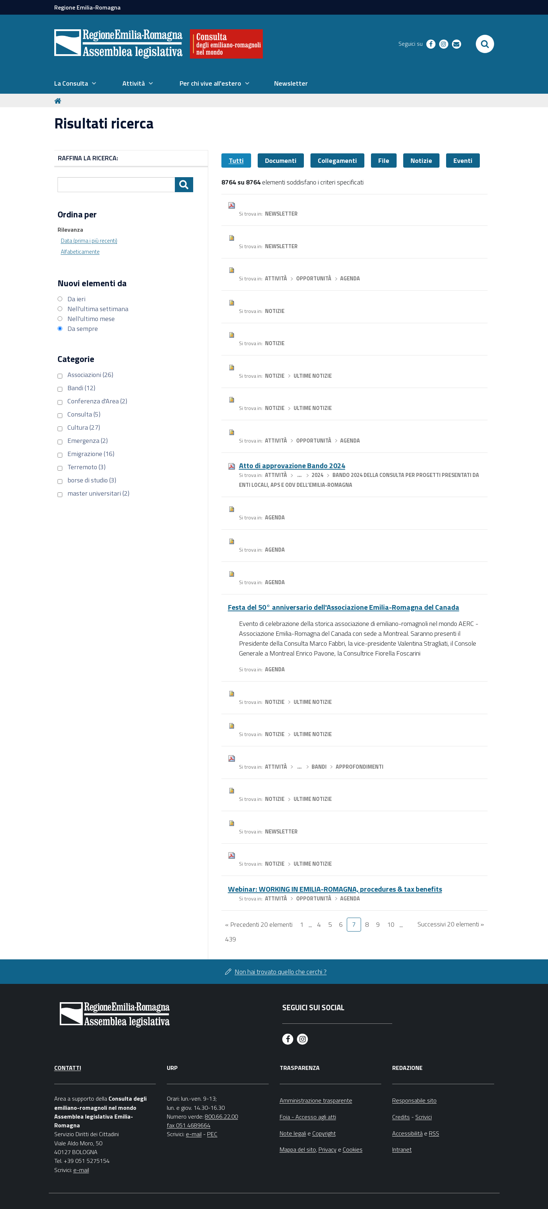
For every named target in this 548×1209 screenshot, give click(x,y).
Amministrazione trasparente (316, 1100)
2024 (317, 475)
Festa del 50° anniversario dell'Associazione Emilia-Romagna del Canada (343, 607)
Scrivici (423, 1116)
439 (230, 939)
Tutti (236, 160)
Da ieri (76, 299)
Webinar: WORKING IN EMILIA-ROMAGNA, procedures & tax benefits (335, 889)
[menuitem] (75, 83)
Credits (401, 1116)
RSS (434, 1133)
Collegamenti (337, 160)
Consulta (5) (83, 414)
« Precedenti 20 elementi (259, 924)
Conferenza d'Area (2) (97, 401)
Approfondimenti (359, 767)
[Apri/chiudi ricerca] (485, 44)
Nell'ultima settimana (97, 309)
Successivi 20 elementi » (451, 924)
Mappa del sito (298, 1149)
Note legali (293, 1133)
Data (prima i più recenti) (89, 240)
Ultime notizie (313, 376)
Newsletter (281, 214)
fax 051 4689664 (188, 1125)
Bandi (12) (81, 388)
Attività (276, 279)
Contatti (67, 1067)
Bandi (319, 767)
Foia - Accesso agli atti (308, 1116)
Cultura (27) (83, 427)
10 (390, 924)
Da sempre (82, 328)
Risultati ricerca (104, 123)
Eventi (462, 160)
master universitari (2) (98, 493)
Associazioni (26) (90, 375)
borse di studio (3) (91, 480)
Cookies (353, 1149)
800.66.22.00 (221, 1116)
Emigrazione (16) (90, 454)
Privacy (327, 1149)
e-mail (81, 1169)
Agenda (350, 279)
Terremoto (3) (86, 467)
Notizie (421, 160)
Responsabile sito (414, 1100)
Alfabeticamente (80, 251)
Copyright (324, 1133)
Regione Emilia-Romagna (87, 7)
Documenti (281, 160)
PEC (212, 1134)
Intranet (402, 1149)
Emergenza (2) (87, 440)
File (383, 160)
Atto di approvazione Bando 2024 (292, 465)
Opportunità (313, 279)
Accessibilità (407, 1133)
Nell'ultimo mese (91, 319)
